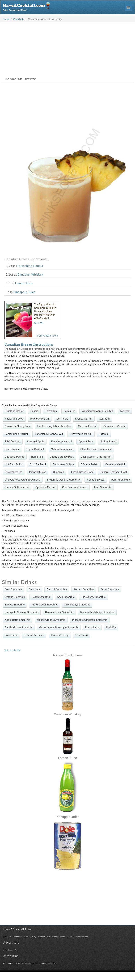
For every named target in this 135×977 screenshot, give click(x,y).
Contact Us (17, 936)
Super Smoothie (110, 589)
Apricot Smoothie (57, 589)
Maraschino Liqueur (29, 265)
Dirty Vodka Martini (81, 434)
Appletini (104, 419)
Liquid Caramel (35, 449)
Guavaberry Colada (114, 426)
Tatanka (103, 434)
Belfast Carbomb (14, 457)
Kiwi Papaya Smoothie (77, 605)
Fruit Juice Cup (60, 635)
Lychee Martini (83, 419)
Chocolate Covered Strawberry (22, 480)
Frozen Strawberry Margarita (63, 480)
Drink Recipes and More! (27, 6)
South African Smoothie (18, 627)
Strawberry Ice (13, 472)
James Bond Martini (16, 434)
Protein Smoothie (84, 589)
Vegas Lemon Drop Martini (96, 457)
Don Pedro (62, 419)
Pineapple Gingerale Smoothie (89, 620)
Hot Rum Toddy (14, 464)
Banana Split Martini (17, 487)
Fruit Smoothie (102, 487)
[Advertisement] (67, 48)
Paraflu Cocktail (120, 480)
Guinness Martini (115, 464)
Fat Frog (124, 411)
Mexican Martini (87, 426)
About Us (7, 936)
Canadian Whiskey (30, 274)
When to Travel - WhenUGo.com (51, 936)
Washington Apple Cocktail (97, 411)
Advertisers (8, 949)
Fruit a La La (92, 627)
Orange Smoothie (15, 597)
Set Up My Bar (12, 650)
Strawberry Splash (63, 464)
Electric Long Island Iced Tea (54, 426)
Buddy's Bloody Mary (62, 457)
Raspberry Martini (61, 441)
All (16, 949)
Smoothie (34, 589)
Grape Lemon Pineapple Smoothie (58, 627)
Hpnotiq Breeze (95, 480)
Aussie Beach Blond (82, 472)
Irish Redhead (37, 464)
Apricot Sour (86, 441)
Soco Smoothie (66, 597)
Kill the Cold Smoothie (44, 605)
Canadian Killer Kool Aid (49, 434)
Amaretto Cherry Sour (17, 426)
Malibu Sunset (108, 441)
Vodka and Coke (14, 419)
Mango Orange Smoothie (51, 620)
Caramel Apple (35, 441)
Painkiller (69, 411)
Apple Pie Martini (45, 487)
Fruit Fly (111, 627)
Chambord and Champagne (96, 449)
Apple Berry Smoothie (17, 620)
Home (6, 19)
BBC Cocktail (12, 441)
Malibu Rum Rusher (62, 449)
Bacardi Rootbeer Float (113, 472)
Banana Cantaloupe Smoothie (97, 612)
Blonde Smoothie (15, 605)
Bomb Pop (37, 457)
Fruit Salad (11, 635)
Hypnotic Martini (39, 419)
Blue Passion (12, 449)
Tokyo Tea (51, 411)
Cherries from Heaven (74, 487)
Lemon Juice (24, 283)
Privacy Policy (30, 936)
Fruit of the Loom (34, 635)
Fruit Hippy (81, 635)
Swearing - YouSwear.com (77, 936)
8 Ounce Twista (89, 464)
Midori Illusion (37, 472)
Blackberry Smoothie (93, 597)
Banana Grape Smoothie (59, 612)
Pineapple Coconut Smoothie (21, 612)
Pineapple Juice (24, 292)
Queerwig (58, 472)
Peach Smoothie (41, 597)
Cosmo (34, 411)
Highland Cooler (14, 411)
